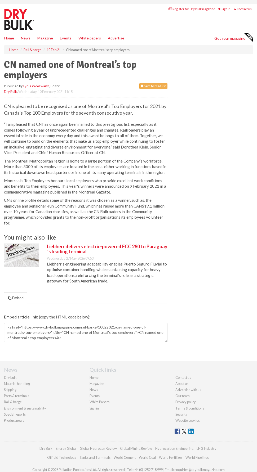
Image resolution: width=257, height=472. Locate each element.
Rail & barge (13, 402)
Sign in (224, 9)
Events (66, 38)
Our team (182, 396)
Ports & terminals (16, 396)
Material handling (17, 383)
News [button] (25, 38)
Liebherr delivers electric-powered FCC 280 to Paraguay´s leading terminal (107, 249)
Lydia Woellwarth (36, 86)
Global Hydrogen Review (98, 448)
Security (181, 414)
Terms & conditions (189, 408)
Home (9, 38)
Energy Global (66, 448)
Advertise (116, 38)
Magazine (45, 38)
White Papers (99, 402)
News (94, 390)
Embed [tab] (16, 297)
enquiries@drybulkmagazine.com (199, 469)
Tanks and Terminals (94, 457)
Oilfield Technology (61, 457)
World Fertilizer (170, 457)
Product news (14, 420)
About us (181, 383)
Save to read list (153, 86)
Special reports (15, 414)
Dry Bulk (10, 91)
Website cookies (187, 420)
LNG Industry (206, 448)
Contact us (243, 9)
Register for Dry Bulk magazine (192, 9)
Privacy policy (185, 402)
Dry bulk (10, 377)
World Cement (125, 457)
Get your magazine (233, 37)
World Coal (147, 457)
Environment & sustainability (25, 408)
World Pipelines (197, 457)
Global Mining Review (136, 448)
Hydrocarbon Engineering (174, 448)
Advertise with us (188, 390)
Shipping (10, 390)
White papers (89, 38)
